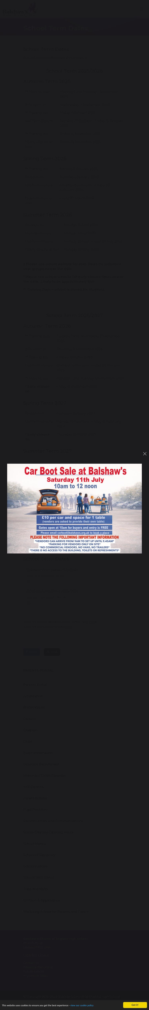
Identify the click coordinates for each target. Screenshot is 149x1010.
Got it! (134, 1005)
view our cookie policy (86, 1005)
